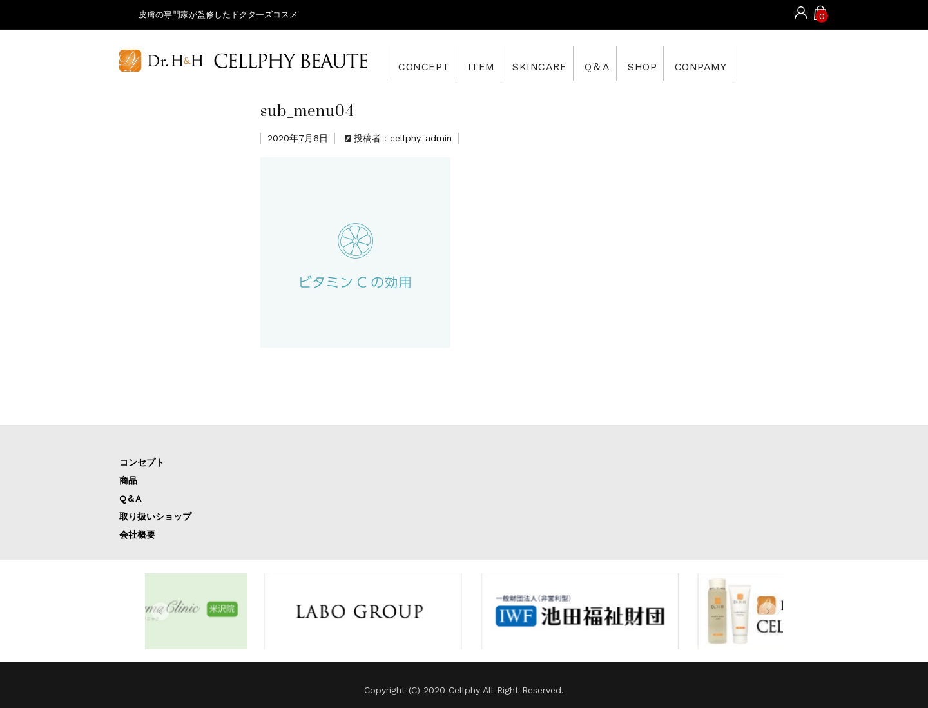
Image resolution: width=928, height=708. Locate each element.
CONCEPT (427, 63)
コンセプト (141, 462)
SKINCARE (567, 63)
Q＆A (637, 63)
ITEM (496, 63)
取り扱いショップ (155, 516)
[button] (160, 611)
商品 (128, 480)
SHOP (694, 63)
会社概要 (137, 534)
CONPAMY (764, 63)
